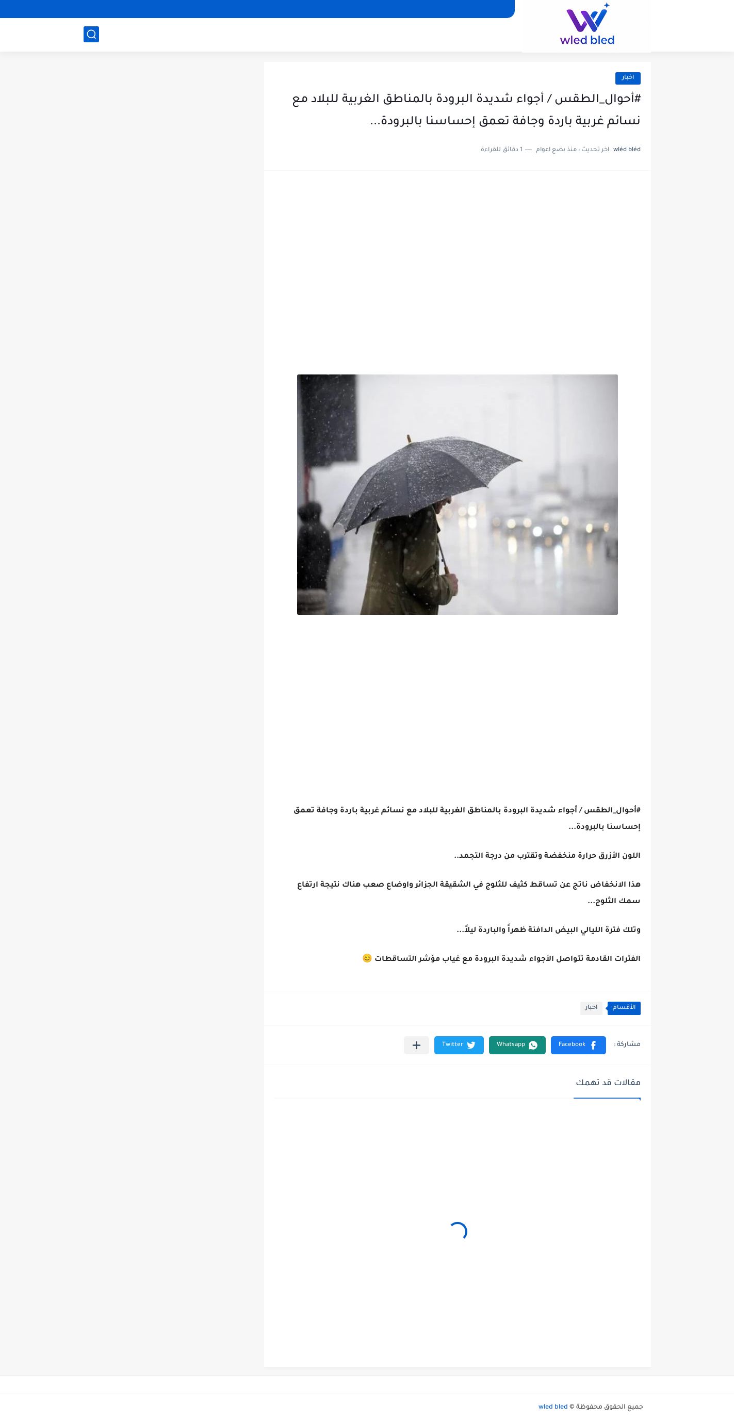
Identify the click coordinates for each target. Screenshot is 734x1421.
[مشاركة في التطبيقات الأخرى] (416, 1045)
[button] (578, 1045)
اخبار (628, 78)
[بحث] (91, 34)
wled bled (553, 1407)
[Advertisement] (457, 261)
